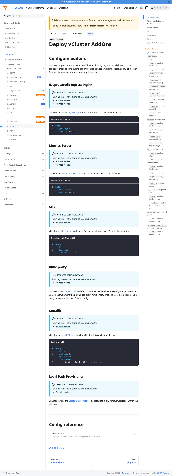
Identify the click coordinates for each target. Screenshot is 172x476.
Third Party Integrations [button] (15, 165)
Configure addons (152, 17)
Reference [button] (8, 199)
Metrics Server (152, 27)
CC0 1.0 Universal (163, 473)
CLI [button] (5, 193)
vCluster (19, 7)
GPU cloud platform (14, 42)
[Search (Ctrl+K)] (160, 7)
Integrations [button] (9, 159)
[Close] (168, 2)
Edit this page (57, 448)
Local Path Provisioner (79, 400)
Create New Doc (12, 473)
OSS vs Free (10, 47)
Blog (116, 7)
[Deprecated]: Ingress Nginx (155, 22)
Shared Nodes (63, 100)
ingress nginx (74, 112)
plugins (11, 131)
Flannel (68, 231)
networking (13, 100)
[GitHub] (145, 7)
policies (11, 108)
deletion (11, 95)
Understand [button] (9, 176)
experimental (14, 135)
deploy (10, 126)
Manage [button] (7, 153)
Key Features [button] (10, 182)
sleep (10, 117)
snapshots (12, 122)
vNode (51, 7)
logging (11, 73)
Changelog (130, 7)
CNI (148, 31)
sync (9, 86)
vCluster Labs (125, 473)
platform (11, 104)
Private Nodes (63, 103)
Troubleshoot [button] (10, 188)
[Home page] (51, 34)
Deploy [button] (7, 148)
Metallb (71, 335)
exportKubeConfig (16, 82)
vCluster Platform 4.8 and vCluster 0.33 (94, 2)
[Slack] (140, 7)
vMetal (63, 7)
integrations (14, 91)
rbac (9, 113)
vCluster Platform (35, 7)
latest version (97, 25)
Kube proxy (151, 35)
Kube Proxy (70, 291)
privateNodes (14, 77)
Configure (8, 54)
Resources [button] (8, 204)
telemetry (12, 139)
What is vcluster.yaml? (14, 59)
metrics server (75, 173)
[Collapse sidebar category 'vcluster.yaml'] (42, 64)
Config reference (151, 49)
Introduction (9, 28)
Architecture (10, 38)
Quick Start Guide (12, 23)
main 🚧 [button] (16, 16)
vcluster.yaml (12, 64)
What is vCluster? (12, 33)
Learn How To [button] (10, 170)
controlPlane (14, 68)
